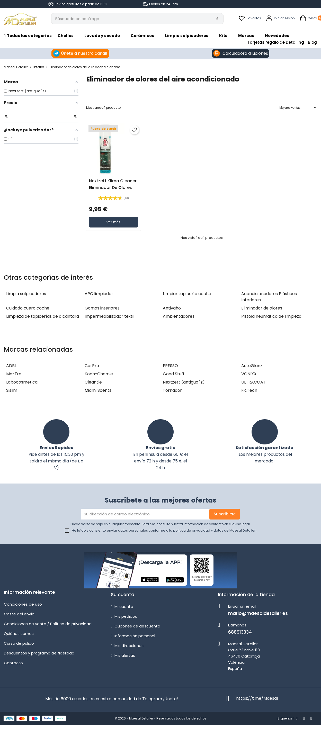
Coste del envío (19, 614)
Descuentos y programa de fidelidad (39, 653)
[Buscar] (137, 18)
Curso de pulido (19, 643)
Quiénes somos (19, 633)
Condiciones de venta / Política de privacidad (48, 623)
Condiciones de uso (23, 604)
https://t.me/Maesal (257, 698)
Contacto (13, 663)
